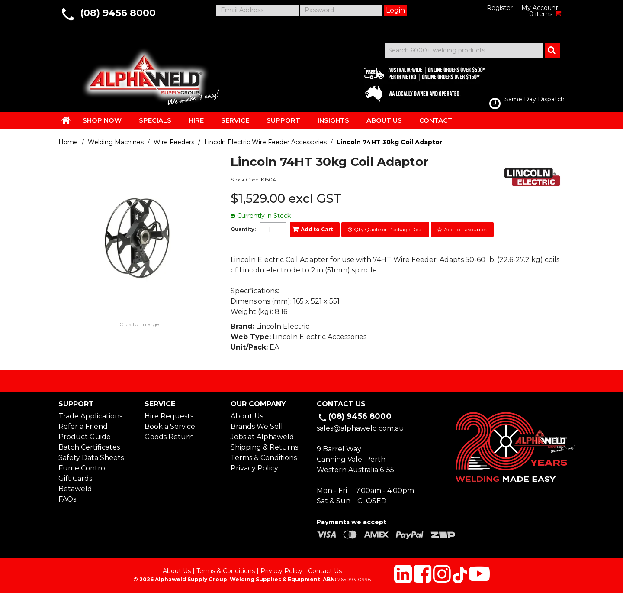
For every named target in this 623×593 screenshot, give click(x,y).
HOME (66, 120)
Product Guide (84, 437)
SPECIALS (155, 120)
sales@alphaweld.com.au (360, 428)
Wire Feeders (174, 142)
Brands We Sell (257, 426)
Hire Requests (169, 416)
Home (68, 142)
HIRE (196, 120)
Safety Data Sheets (91, 458)
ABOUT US (384, 120)
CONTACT (436, 120)
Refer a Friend (83, 426)
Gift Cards (75, 478)
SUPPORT (283, 120)
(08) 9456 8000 (118, 13)
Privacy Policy (254, 468)
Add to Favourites (465, 229)
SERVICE (235, 120)
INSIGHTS (333, 120)
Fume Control (82, 468)
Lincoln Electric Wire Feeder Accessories (265, 142)
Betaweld (75, 489)
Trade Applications (90, 416)
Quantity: (243, 229)
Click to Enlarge (139, 324)
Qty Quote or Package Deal (388, 229)
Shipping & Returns (264, 447)
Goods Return (169, 437)
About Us (247, 416)
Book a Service (170, 426)
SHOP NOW (102, 120)
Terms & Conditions (264, 458)
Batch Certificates (89, 447)
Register (500, 8)
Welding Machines (116, 142)
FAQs (67, 499)
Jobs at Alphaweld (262, 437)
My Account (539, 8)
